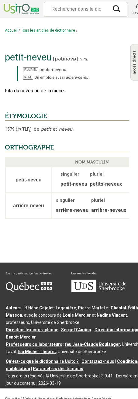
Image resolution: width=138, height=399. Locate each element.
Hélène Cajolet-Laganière (50, 307)
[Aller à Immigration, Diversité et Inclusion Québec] (29, 290)
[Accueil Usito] (20, 9)
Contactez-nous (97, 361)
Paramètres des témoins (58, 368)
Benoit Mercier (21, 337)
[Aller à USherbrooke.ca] (98, 290)
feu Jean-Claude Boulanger (92, 344)
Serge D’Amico (76, 329)
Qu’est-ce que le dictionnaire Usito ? (42, 361)
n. (81, 59)
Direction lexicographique (32, 329)
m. (86, 59)
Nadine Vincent (112, 315)
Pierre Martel (91, 307)
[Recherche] (76, 9)
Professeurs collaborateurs (34, 344)
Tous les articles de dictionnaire (48, 30)
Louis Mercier (77, 315)
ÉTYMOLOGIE (26, 116)
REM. (28, 77)
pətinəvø (65, 59)
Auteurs (14, 307)
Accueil (11, 30)
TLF (23, 129)
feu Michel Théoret (37, 351)
